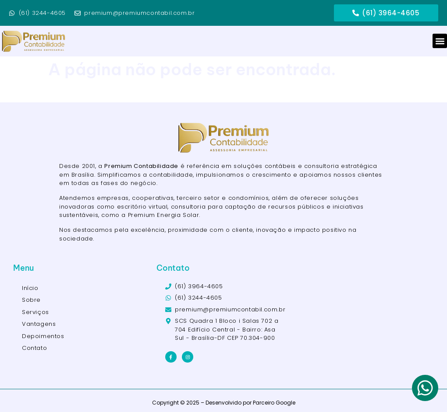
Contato (34, 348)
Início (30, 288)
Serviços (35, 312)
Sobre (31, 300)
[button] (440, 41)
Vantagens (39, 324)
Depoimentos (43, 336)
